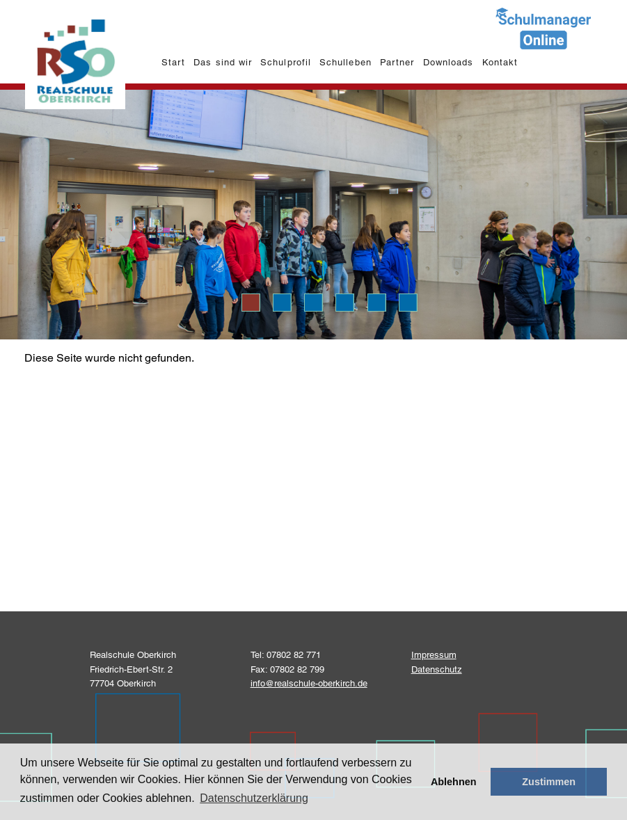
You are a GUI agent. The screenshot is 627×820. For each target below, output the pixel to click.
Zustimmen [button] (549, 781)
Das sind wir (222, 62)
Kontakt (500, 62)
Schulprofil (285, 62)
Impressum (434, 655)
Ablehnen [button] (454, 781)
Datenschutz (436, 669)
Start (173, 62)
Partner (397, 62)
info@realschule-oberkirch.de (309, 683)
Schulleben (345, 62)
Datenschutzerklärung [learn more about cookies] (254, 798)
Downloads (448, 62)
